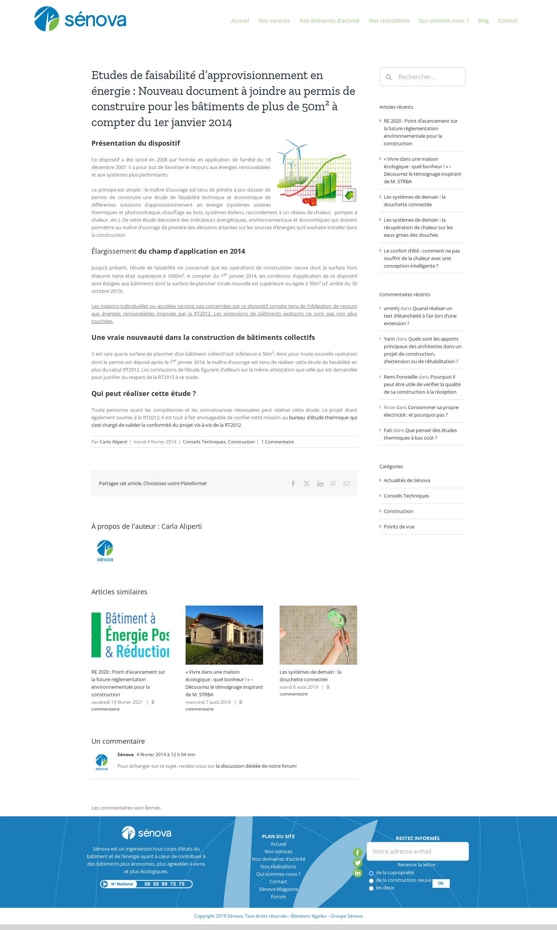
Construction (241, 441)
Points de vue (399, 526)
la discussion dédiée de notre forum (256, 766)
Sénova (125, 754)
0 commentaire (304, 690)
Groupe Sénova (346, 916)
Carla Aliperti (113, 441)
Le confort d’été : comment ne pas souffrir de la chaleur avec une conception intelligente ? (422, 258)
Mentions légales (309, 916)
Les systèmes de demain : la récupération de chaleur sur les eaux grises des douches (418, 227)
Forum (278, 896)
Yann (389, 338)
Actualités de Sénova (407, 480)
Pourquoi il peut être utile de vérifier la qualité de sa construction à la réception (422, 384)
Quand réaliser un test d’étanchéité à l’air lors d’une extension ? (420, 316)
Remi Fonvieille (400, 376)
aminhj (391, 308)
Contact (278, 881)
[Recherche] (388, 76)
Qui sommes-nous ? (278, 874)
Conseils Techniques (204, 441)
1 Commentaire (277, 441)
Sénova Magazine (278, 889)
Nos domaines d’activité (278, 858)
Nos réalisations (278, 866)
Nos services (278, 851)
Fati (388, 430)
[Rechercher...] (422, 76)
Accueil (278, 843)
